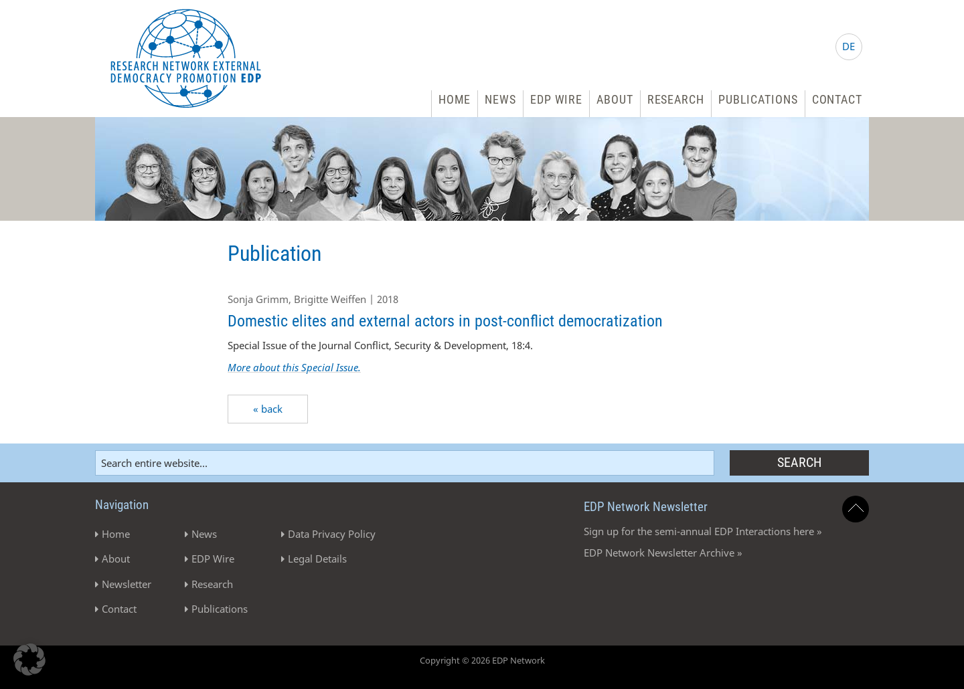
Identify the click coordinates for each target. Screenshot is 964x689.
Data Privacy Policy (332, 533)
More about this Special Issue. (294, 367)
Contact (837, 99)
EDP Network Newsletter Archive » (663, 552)
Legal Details (317, 558)
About (614, 99)
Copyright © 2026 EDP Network (482, 660)
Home (454, 99)
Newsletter (126, 584)
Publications (758, 99)
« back (268, 408)
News (500, 99)
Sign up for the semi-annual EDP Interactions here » (703, 531)
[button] (29, 659)
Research (675, 99)
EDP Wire (556, 99)
